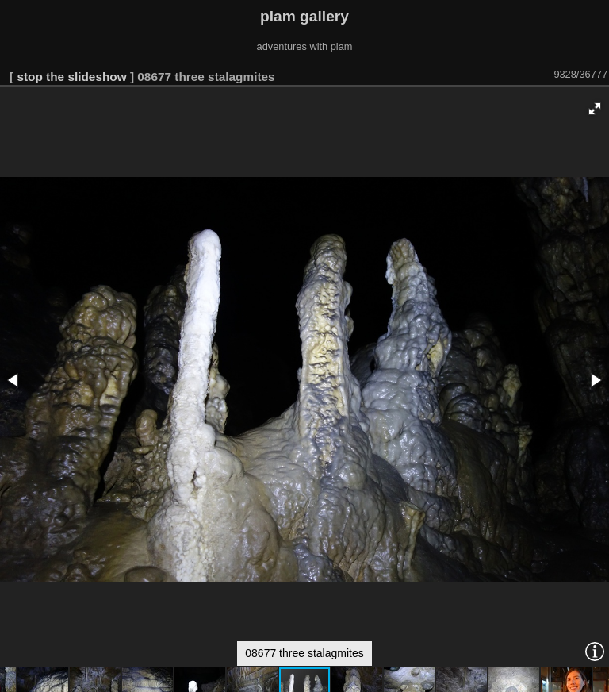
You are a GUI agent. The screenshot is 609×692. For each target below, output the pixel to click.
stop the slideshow (71, 76)
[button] (594, 108)
